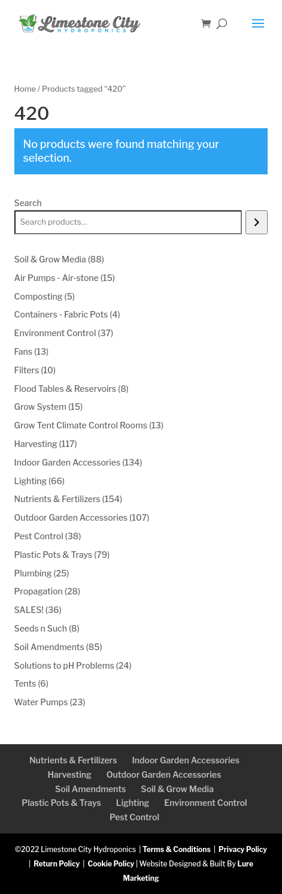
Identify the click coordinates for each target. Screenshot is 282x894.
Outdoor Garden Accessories (164, 774)
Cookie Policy (110, 863)
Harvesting (70, 774)
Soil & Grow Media (177, 789)
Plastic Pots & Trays (61, 803)
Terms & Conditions (176, 849)
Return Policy (57, 863)
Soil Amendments (90, 789)
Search (28, 203)
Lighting (132, 803)
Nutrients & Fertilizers (73, 760)
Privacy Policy (243, 849)
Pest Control (134, 817)
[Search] (256, 222)
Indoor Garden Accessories (186, 760)
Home (25, 88)
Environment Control (205, 803)
